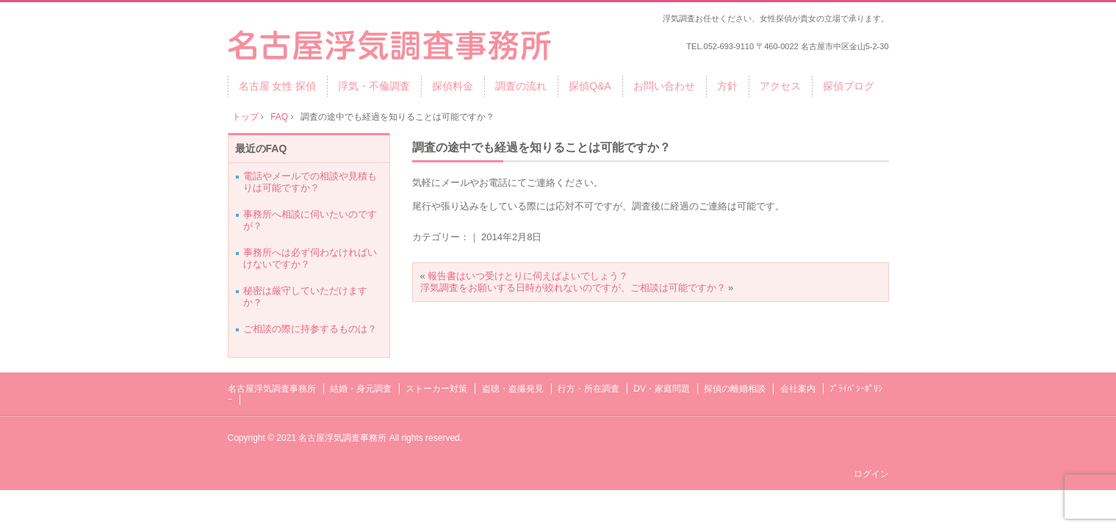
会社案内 (798, 389)
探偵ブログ (848, 86)
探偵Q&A (590, 86)
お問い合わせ (664, 86)
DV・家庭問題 (661, 389)
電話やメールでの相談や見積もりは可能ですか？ (310, 181)
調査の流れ (521, 86)
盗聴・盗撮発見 (513, 389)
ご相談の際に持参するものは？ (310, 328)
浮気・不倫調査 (374, 86)
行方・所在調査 (588, 389)
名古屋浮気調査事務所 (272, 389)
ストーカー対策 (436, 389)
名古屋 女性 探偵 (278, 86)
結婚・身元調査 (361, 389)
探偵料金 (452, 86)
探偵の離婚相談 (735, 389)
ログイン (871, 474)
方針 (727, 86)
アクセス (780, 86)
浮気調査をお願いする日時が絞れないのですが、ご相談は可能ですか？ (573, 287)
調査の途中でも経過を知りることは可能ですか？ (541, 147)
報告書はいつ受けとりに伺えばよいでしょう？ (528, 275)
